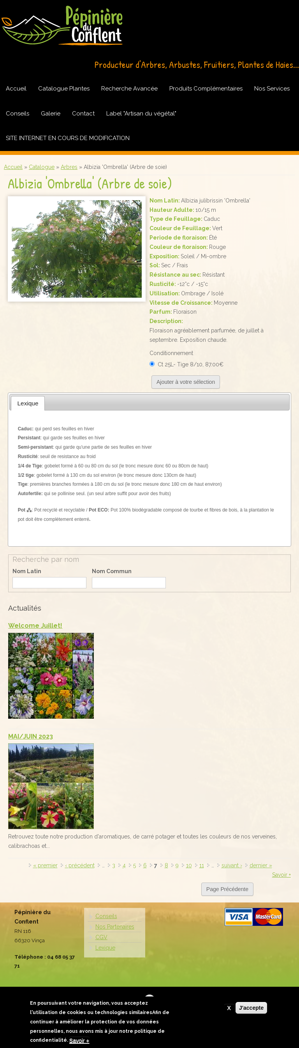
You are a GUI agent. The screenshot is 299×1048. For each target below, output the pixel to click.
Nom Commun (112, 571)
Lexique (105, 948)
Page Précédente (227, 889)
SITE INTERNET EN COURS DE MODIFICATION (68, 138)
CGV (101, 937)
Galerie (50, 113)
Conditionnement (171, 353)
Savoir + (281, 875)
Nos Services (272, 88)
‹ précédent (80, 865)
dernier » (261, 865)
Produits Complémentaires (206, 88)
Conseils (17, 113)
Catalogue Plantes (64, 88)
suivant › (232, 865)
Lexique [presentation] (28, 403)
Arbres (69, 167)
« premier (45, 865)
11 (201, 865)
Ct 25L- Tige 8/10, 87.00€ (190, 364)
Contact (83, 113)
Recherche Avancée (129, 88)
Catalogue (42, 167)
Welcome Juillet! (35, 625)
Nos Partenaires (114, 927)
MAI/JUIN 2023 (30, 736)
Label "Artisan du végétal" (141, 113)
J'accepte (251, 1010)
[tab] (28, 403)
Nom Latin (26, 571)
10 (189, 865)
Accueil (16, 88)
